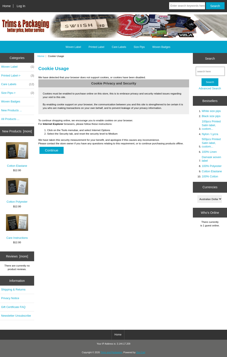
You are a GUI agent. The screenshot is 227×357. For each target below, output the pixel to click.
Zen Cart (140, 352)
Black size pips (211, 116)
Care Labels (119, 47)
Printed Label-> (17, 75)
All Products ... (10, 119)
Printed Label (96, 47)
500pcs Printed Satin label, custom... (211, 142)
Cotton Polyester (17, 190)
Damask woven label (211, 158)
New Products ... (11, 110)
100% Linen (209, 151)
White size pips (211, 111)
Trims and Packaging (111, 352)
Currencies (209, 187)
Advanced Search (210, 88)
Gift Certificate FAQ (13, 307)
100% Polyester (211, 166)
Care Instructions (17, 226)
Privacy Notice (10, 298)
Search (210, 58)
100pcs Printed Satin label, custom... (211, 125)
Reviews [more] (17, 256)
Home (6, 6)
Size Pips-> (17, 93)
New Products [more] (17, 131)
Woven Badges (161, 47)
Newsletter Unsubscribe (16, 315)
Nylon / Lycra (210, 134)
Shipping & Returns (13, 289)
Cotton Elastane (17, 154)
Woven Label (73, 47)
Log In (21, 6)
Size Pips (139, 47)
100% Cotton (210, 176)
